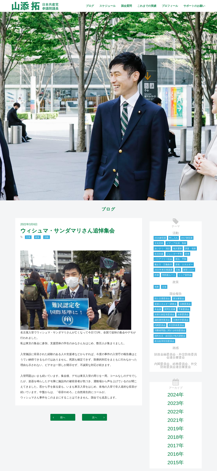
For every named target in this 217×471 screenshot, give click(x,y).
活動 (46, 237)
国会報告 (176, 293)
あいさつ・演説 (162, 248)
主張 (28, 237)
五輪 (178, 269)
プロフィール (170, 5)
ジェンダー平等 (174, 254)
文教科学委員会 (181, 320)
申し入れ (173, 238)
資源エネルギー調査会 (165, 304)
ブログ (90, 5)
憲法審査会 (178, 298)
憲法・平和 (180, 259)
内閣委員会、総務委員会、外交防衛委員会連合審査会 (175, 365)
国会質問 (126, 5)
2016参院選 (160, 238)
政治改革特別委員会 (164, 341)
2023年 (175, 403)
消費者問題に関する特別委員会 (169, 330)
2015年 (175, 462)
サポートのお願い (194, 5)
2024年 (175, 394)
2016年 (175, 454)
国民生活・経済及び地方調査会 (169, 336)
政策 (37, 237)
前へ (61, 417)
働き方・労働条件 (163, 264)
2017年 (175, 445)
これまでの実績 (146, 5)
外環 (156, 275)
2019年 (175, 428)
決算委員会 (183, 314)
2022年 (175, 411)
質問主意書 (169, 309)
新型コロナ (188, 269)
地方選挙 (177, 248)
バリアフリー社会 (163, 259)
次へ (95, 417)
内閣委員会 (159, 325)
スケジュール (107, 5)
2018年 (175, 437)
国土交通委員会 (162, 298)
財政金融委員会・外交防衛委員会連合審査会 (175, 356)
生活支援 (158, 254)
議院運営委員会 (162, 320)
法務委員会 (185, 304)
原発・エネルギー (184, 264)
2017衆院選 (187, 238)
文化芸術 (158, 243)
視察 (156, 287)
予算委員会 (183, 309)
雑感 (176, 348)
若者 (187, 254)
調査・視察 (190, 248)
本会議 (157, 309)
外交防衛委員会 (176, 325)
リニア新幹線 (185, 275)
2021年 (175, 420)
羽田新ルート (168, 275)
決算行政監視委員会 (164, 314)
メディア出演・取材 (176, 243)
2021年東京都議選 (163, 269)
